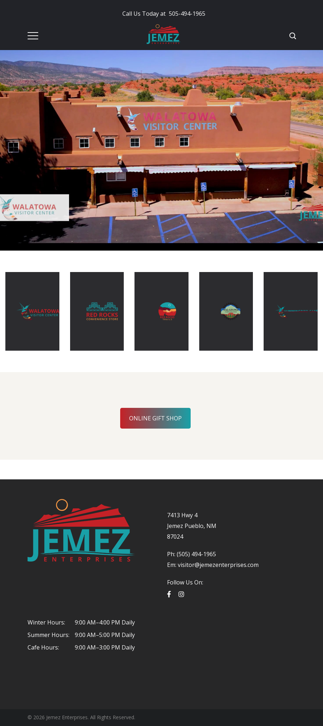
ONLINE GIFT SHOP (155, 418)
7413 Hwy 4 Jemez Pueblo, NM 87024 (191, 525)
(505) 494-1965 (195, 554)
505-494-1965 (163, 14)
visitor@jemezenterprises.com (218, 565)
